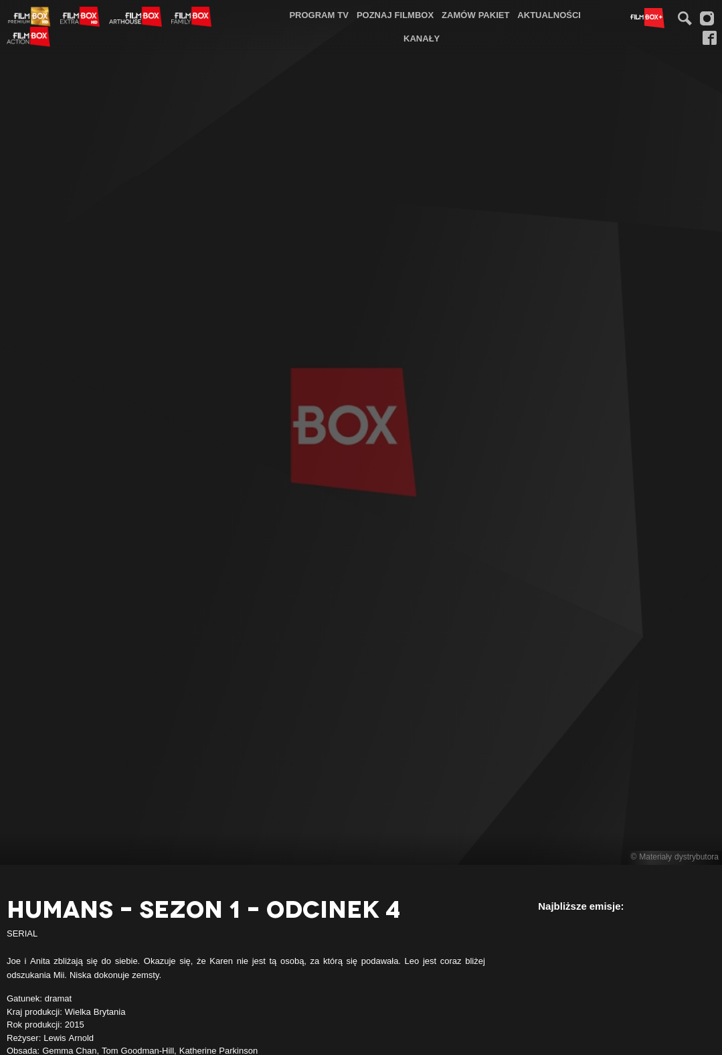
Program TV (319, 14)
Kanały (421, 38)
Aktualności (549, 14)
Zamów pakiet (475, 14)
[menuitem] (319, 15)
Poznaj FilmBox (395, 14)
